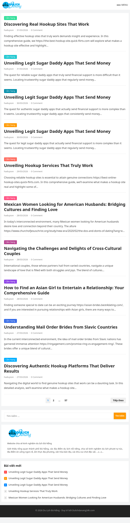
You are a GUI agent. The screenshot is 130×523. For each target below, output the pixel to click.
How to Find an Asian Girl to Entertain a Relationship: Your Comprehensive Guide (65, 290)
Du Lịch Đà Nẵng (51, 515)
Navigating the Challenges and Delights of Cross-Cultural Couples (63, 251)
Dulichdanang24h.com (83, 515)
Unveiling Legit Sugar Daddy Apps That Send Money (58, 63)
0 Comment (37, 30)
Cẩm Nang (11, 18)
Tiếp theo (117, 401)
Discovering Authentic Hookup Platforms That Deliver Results (60, 369)
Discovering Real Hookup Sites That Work (47, 24)
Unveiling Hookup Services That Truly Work (49, 166)
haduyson (9, 30)
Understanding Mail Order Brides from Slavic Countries (61, 328)
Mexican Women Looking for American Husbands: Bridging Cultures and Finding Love (56, 207)
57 (66, 401)
